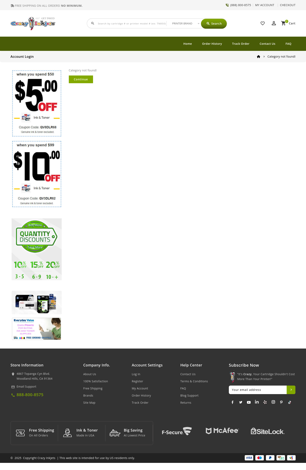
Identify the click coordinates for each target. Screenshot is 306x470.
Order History (212, 44)
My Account (140, 388)
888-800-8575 (30, 394)
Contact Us (267, 44)
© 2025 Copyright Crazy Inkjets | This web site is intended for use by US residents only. (73, 465)
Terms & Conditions (194, 381)
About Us (89, 374)
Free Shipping (92, 388)
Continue (81, 79)
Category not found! (282, 56)
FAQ (289, 44)
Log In (136, 374)
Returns (185, 402)
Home (187, 44)
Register (137, 381)
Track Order (240, 44)
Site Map (89, 402)
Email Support (26, 386)
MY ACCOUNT (264, 5)
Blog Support (189, 395)
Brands (88, 395)
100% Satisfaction (95, 381)
